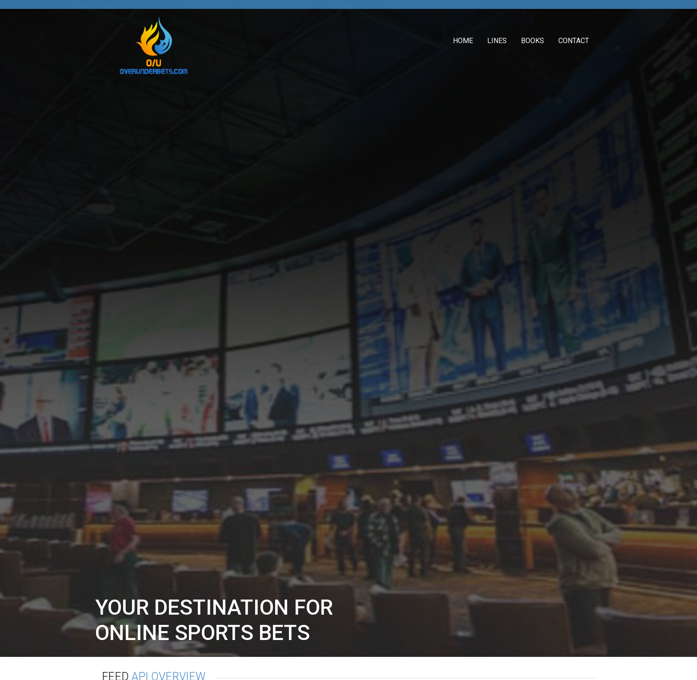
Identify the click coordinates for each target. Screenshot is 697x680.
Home (463, 40)
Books (532, 40)
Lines (497, 40)
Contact (573, 40)
